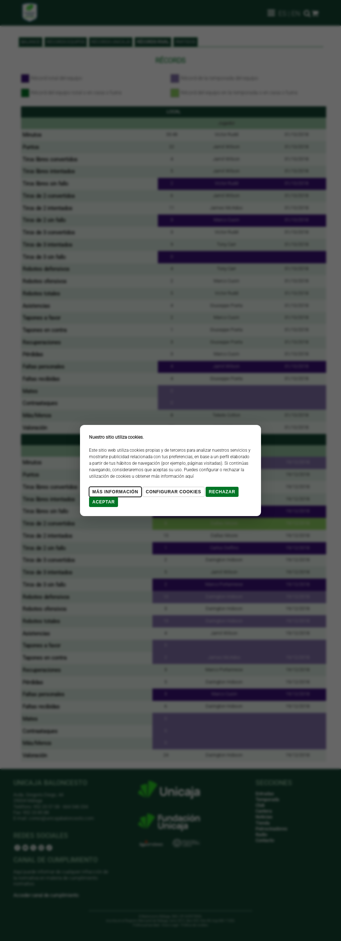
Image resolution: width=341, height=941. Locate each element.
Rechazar (222, 491)
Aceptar (103, 501)
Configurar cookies (173, 491)
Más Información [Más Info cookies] (115, 491)
